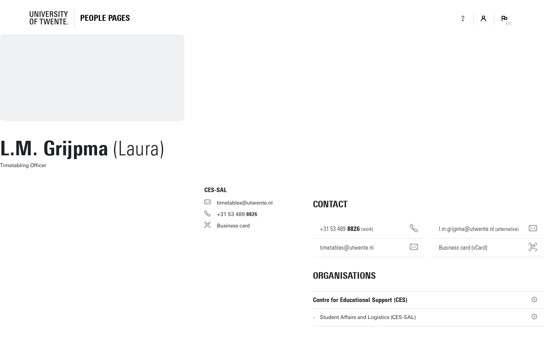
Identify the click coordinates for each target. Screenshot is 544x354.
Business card (233, 226)
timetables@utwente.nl (245, 203)
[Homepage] (105, 18)
